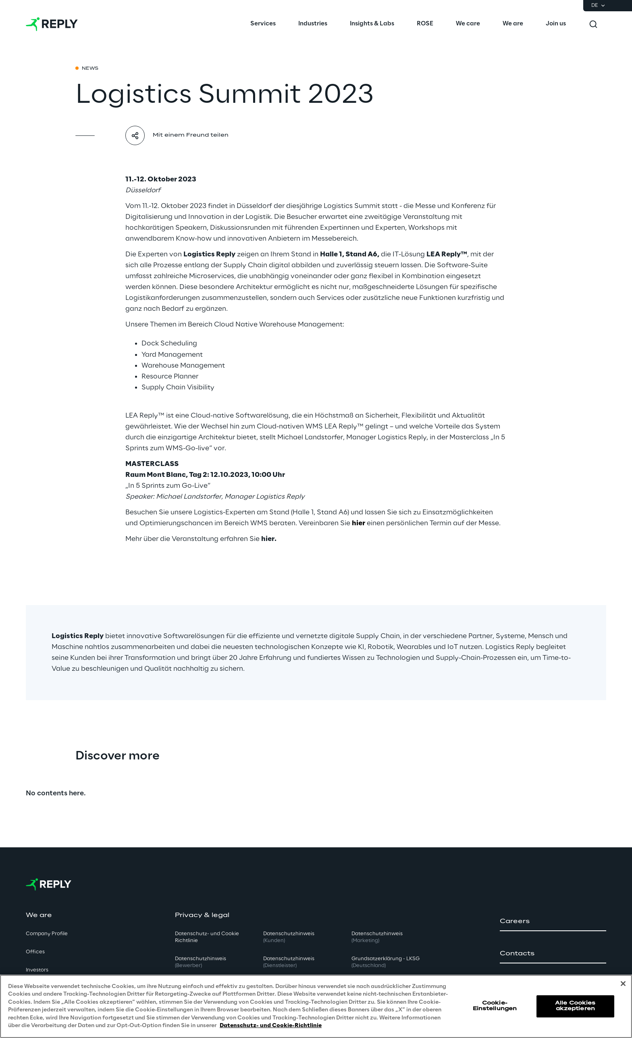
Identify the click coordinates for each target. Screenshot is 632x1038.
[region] (316, 1006)
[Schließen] (623, 983)
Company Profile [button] (47, 933)
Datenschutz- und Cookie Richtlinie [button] (207, 937)
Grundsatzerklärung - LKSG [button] (385, 962)
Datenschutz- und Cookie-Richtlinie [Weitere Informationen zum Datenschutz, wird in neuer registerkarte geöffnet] (271, 1026)
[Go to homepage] (52, 24)
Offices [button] (35, 952)
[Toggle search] (593, 24)
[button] (553, 921)
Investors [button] (37, 970)
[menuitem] (263, 24)
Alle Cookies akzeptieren (575, 1006)
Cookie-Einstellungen (495, 1006)
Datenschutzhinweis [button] (200, 962)
